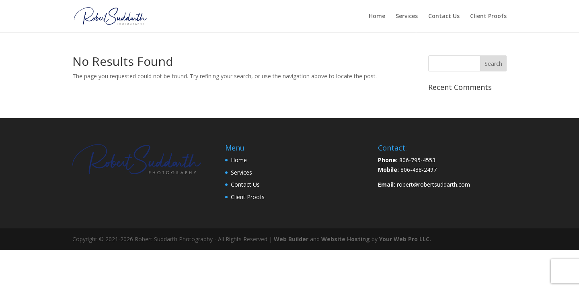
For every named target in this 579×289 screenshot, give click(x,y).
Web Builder (291, 239)
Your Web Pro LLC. (405, 239)
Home (377, 16)
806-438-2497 (418, 169)
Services (407, 16)
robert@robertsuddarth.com (433, 184)
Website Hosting (345, 239)
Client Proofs (488, 16)
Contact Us (444, 16)
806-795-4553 (417, 160)
